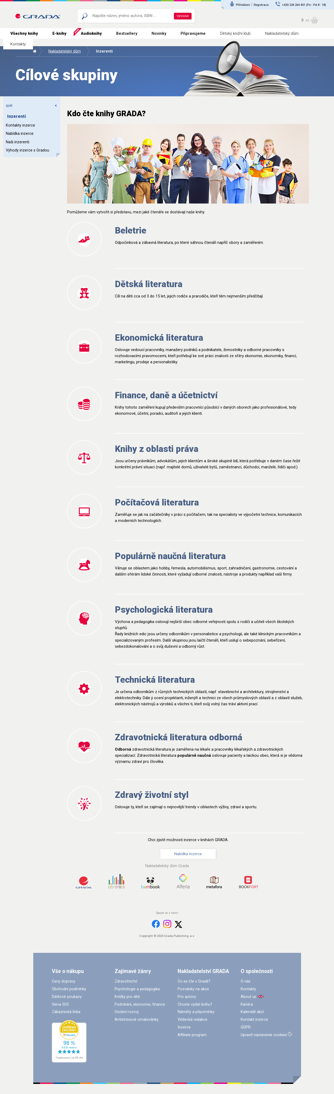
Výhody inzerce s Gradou (27, 150)
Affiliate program (192, 1035)
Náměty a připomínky (196, 1012)
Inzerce (184, 1027)
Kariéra (247, 1004)
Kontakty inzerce (20, 125)
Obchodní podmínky (69, 989)
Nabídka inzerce (20, 133)
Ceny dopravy (63, 981)
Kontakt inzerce (254, 1019)
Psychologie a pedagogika (137, 989)
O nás (245, 981)
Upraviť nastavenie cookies (264, 1035)
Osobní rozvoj (127, 1012)
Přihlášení (243, 5)
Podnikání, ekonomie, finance (140, 1004)
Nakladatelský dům (282, 33)
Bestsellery (126, 33)
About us (248, 996)
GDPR (245, 1027)
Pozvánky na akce (193, 989)
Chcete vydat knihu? (195, 1004)
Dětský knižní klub (235, 33)
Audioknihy (91, 33)
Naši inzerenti (17, 142)
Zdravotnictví (126, 981)
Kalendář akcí (252, 1012)
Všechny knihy (24, 33)
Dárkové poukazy (67, 996)
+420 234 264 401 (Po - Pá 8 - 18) (304, 5)
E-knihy (59, 33)
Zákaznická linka (66, 1012)
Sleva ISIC (60, 1004)
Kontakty (18, 44)
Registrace (261, 5)
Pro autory (187, 996)
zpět (31, 105)
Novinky (159, 33)
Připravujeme (193, 33)
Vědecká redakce (192, 1019)
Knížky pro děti (127, 996)
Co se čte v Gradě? (194, 981)
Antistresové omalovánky (136, 1019)
